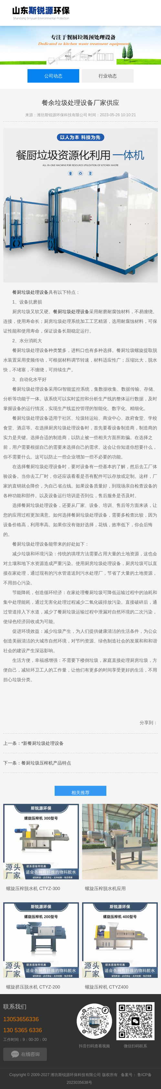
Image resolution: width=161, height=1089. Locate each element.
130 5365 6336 (22, 1030)
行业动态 (108, 75)
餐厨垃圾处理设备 (30, 292)
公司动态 (53, 75)
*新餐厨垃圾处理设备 (42, 743)
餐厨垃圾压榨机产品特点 (46, 762)
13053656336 (21, 1019)
